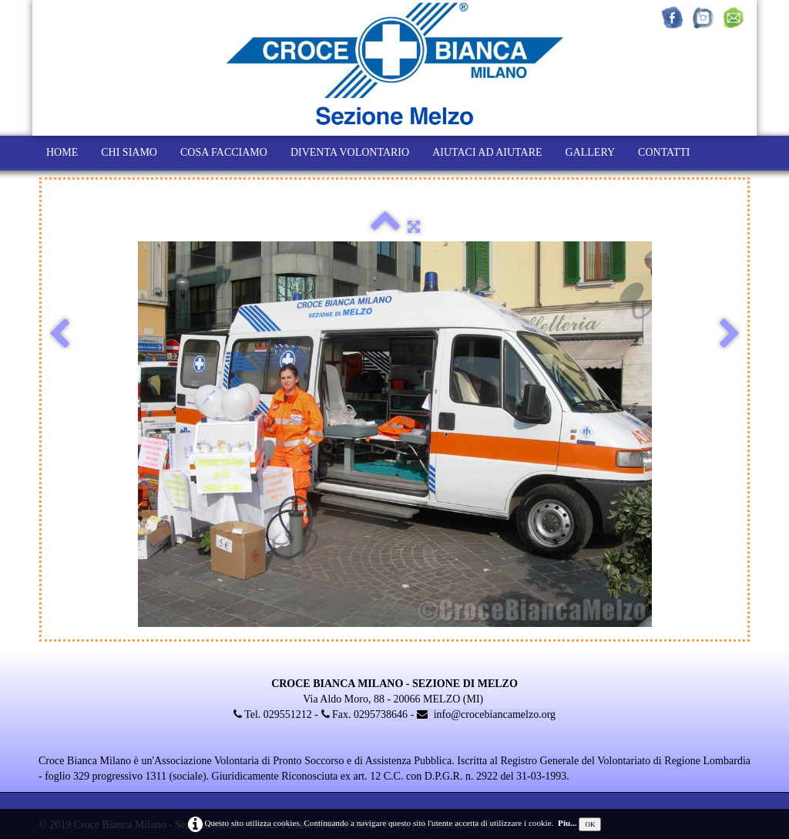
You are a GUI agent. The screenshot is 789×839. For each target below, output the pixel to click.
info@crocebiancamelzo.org (486, 714)
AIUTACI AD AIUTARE (487, 152)
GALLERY (591, 152)
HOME (62, 152)
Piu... (567, 822)
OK (590, 824)
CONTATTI (664, 152)
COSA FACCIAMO (223, 152)
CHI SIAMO (129, 152)
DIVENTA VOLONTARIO (349, 152)
